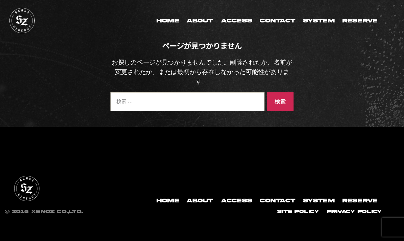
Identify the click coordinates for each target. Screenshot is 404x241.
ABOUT (200, 21)
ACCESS (236, 21)
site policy (298, 211)
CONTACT (277, 21)
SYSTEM (318, 21)
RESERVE (359, 21)
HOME (168, 21)
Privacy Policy (354, 211)
